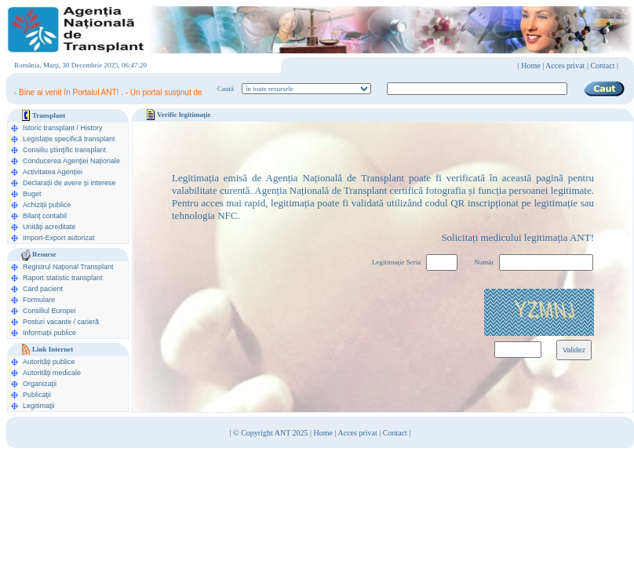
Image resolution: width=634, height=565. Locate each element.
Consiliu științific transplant (64, 150)
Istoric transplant (49, 128)
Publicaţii (37, 395)
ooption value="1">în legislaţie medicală (306, 88)
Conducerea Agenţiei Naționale (71, 161)
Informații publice (49, 333)
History (92, 128)
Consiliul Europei (49, 311)
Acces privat (565, 65)
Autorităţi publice (49, 362)
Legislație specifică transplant (69, 139)
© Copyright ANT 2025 (271, 432)
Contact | (604, 65)
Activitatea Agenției (52, 172)
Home (530, 65)
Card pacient (43, 289)
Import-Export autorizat (59, 238)
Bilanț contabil (45, 216)
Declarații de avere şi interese (69, 183)
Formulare (39, 300)
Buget (32, 194)
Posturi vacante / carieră (61, 322)
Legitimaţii (39, 406)
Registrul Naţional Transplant (68, 267)
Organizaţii (39, 384)
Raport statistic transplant (63, 278)
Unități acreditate (49, 227)
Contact (395, 432)
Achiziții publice (47, 205)
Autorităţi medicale (52, 373)
